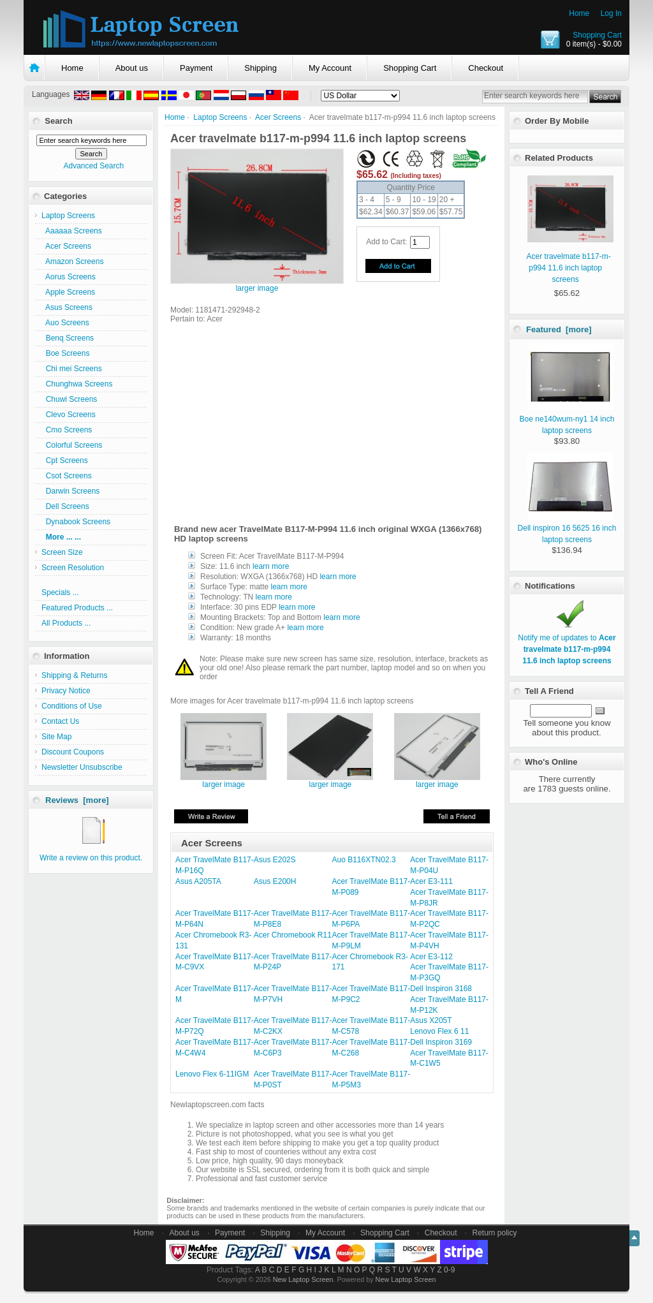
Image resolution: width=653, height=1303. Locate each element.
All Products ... (66, 623)
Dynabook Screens (75, 521)
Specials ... (60, 592)
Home (579, 13)
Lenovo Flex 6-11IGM (212, 1074)
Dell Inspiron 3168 (441, 988)
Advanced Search (93, 165)
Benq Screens (67, 338)
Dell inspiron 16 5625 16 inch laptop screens (567, 528)
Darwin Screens (70, 491)
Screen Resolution (72, 567)
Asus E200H (275, 881)
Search (58, 121)
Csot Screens (66, 475)
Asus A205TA (198, 881)
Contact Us (60, 721)
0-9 (449, 1269)
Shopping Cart (597, 35)
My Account (330, 68)
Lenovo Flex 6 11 (439, 1031)
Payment (196, 68)
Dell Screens (65, 506)
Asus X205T (430, 1020)
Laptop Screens (220, 117)
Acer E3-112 (431, 956)
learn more (271, 566)
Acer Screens (278, 117)
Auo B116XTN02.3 (364, 859)
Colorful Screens (71, 445)
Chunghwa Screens (76, 383)
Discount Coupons (72, 751)
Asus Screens (66, 307)
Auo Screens (65, 322)
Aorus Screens (68, 276)
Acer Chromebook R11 (293, 935)
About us (131, 68)
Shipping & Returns (74, 675)
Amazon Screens (72, 261)
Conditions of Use (71, 706)
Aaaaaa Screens (71, 230)
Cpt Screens (64, 460)
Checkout (485, 68)
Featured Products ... (77, 607)
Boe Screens (65, 353)
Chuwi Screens (69, 399)
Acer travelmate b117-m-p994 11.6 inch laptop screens (569, 268)
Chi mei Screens (71, 368)
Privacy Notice (66, 690)
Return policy (495, 1232)
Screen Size (62, 552)
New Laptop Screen (303, 1279)
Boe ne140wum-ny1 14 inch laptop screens (567, 419)
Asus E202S (275, 859)
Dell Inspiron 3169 (441, 1042)
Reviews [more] (77, 800)
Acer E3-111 (431, 881)
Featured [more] (559, 329)
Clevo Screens (68, 414)
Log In (611, 13)
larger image (223, 781)
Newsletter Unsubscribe (81, 767)
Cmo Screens (66, 429)
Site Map (56, 736)
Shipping (260, 68)
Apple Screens (68, 292)
